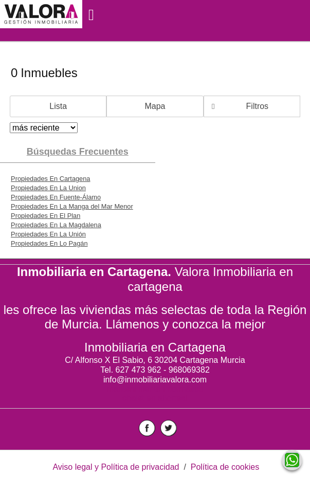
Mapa (154, 106)
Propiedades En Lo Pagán (49, 243)
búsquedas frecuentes (78, 151)
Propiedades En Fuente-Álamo (56, 197)
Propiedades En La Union (48, 188)
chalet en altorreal (155, 398)
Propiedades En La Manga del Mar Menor (72, 206)
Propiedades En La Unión (48, 234)
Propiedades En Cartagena (50, 178)
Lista (58, 106)
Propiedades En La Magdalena (56, 225)
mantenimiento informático (155, 388)
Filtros (257, 106)
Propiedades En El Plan (45, 215)
